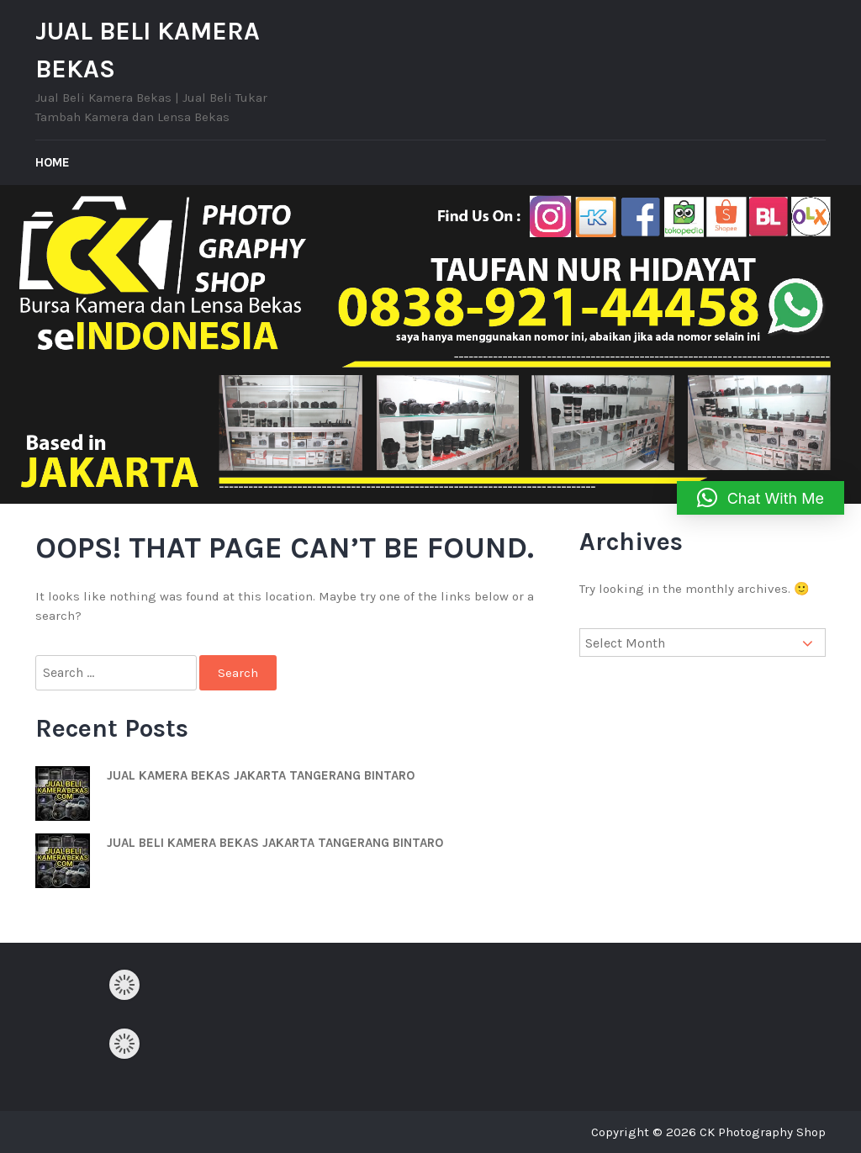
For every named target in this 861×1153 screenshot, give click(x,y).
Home (52, 162)
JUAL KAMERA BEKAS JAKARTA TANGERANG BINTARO (261, 775)
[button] (760, 498)
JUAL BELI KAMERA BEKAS (147, 50)
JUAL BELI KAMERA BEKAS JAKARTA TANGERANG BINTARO (275, 842)
